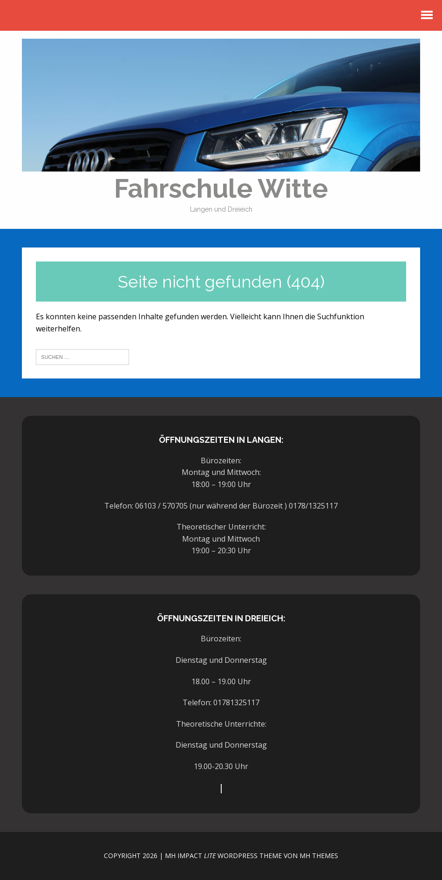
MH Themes (318, 855)
